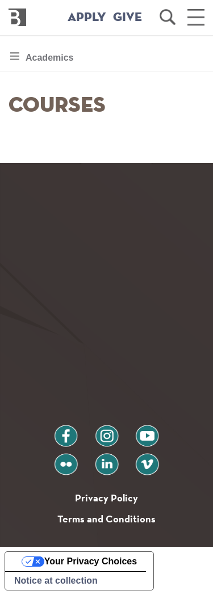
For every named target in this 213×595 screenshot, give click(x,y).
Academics (49, 60)
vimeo (147, 459)
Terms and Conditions (106, 518)
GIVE (127, 17)
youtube (147, 431)
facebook (65, 431)
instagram (106, 431)
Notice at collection (56, 580)
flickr (65, 459)
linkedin (106, 459)
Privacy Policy (106, 497)
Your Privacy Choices (90, 561)
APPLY (87, 17)
